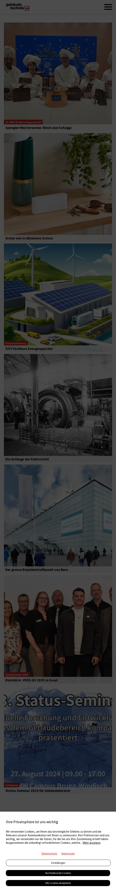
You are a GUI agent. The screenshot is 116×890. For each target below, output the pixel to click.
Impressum (68, 853)
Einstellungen (58, 863)
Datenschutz (49, 853)
